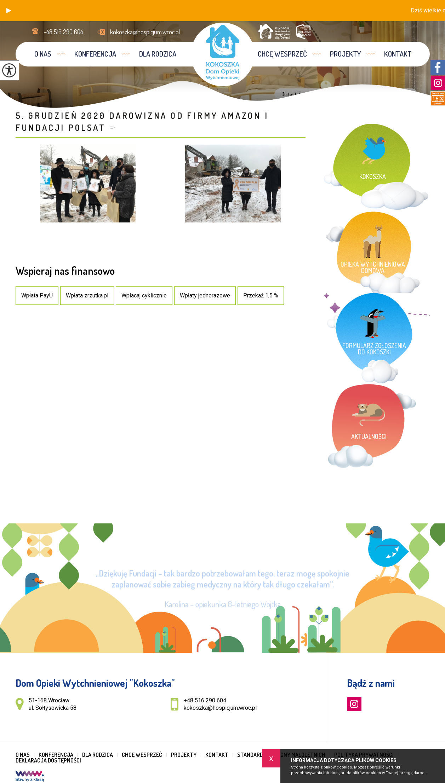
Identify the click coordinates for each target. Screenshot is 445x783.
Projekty (345, 53)
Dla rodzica (157, 53)
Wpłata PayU (37, 295)
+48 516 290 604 (57, 31)
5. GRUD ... (396, 94)
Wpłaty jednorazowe (205, 295)
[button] (9, 10)
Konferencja (95, 53)
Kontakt (398, 53)
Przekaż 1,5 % (260, 295)
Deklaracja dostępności (48, 760)
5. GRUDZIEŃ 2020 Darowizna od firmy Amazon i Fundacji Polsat (142, 121)
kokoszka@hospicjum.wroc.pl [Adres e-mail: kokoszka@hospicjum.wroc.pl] (220, 707)
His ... (374, 94)
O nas (42, 53)
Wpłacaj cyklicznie (144, 295)
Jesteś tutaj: (294, 94)
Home (312, 94)
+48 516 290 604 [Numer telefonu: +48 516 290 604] (205, 700)
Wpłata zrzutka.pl (87, 295)
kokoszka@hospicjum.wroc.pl (138, 31)
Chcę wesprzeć (282, 53)
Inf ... (356, 94)
